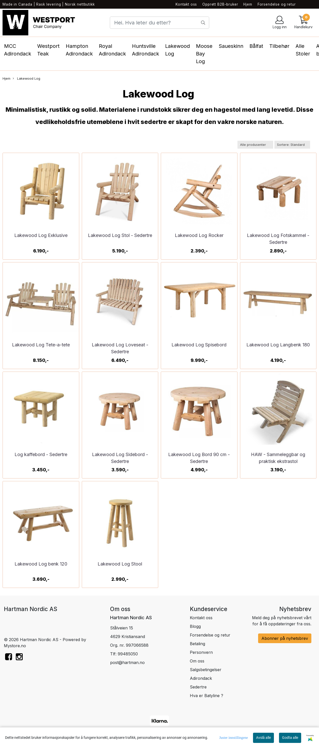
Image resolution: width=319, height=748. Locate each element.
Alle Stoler (303, 50)
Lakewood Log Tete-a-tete (41, 344)
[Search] (159, 23)
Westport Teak (48, 50)
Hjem (247, 4)
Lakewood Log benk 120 (41, 564)
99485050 (128, 653)
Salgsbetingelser (205, 669)
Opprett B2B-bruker (220, 4)
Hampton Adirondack (79, 50)
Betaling (197, 643)
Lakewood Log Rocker (199, 235)
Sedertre (198, 686)
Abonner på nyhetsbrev (284, 638)
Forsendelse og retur (277, 4)
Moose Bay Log (204, 53)
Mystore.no (15, 645)
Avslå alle (263, 738)
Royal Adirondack (112, 50)
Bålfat (256, 46)
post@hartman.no (127, 662)
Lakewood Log (177, 50)
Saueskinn (231, 46)
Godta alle (290, 738)
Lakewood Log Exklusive (41, 235)
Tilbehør (279, 46)
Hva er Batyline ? (206, 695)
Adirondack (201, 678)
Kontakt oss (186, 4)
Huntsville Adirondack (145, 50)
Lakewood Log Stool (120, 564)
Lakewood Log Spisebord (199, 344)
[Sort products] (292, 145)
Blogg (195, 626)
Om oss (197, 661)
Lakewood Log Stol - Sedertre (120, 235)
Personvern (201, 652)
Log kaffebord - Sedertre (41, 454)
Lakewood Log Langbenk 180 (278, 344)
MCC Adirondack (17, 50)
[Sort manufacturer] (255, 145)
